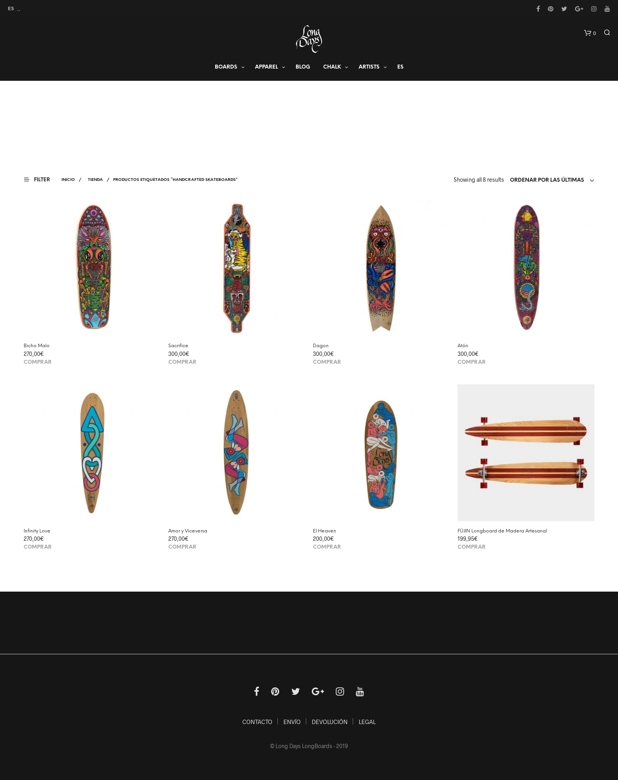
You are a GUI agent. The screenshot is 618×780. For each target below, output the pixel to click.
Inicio (68, 180)
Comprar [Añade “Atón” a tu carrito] (472, 362)
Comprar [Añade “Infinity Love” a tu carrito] (38, 547)
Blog (303, 67)
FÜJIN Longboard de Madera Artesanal (502, 531)
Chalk (332, 67)
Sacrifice (178, 345)
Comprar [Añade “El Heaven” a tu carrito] (327, 547)
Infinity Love (37, 531)
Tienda (95, 180)
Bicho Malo (37, 345)
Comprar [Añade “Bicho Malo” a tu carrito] (38, 362)
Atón (463, 345)
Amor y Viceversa (187, 531)
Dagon (321, 345)
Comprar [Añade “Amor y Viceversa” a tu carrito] (182, 547)
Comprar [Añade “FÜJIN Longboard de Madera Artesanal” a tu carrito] (472, 547)
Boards (226, 67)
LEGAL (367, 721)
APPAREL (266, 67)
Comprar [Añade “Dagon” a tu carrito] (327, 362)
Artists (369, 67)
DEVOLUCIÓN (330, 721)
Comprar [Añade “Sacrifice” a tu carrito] (182, 362)
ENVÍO (292, 721)
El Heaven (324, 531)
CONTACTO (257, 721)
